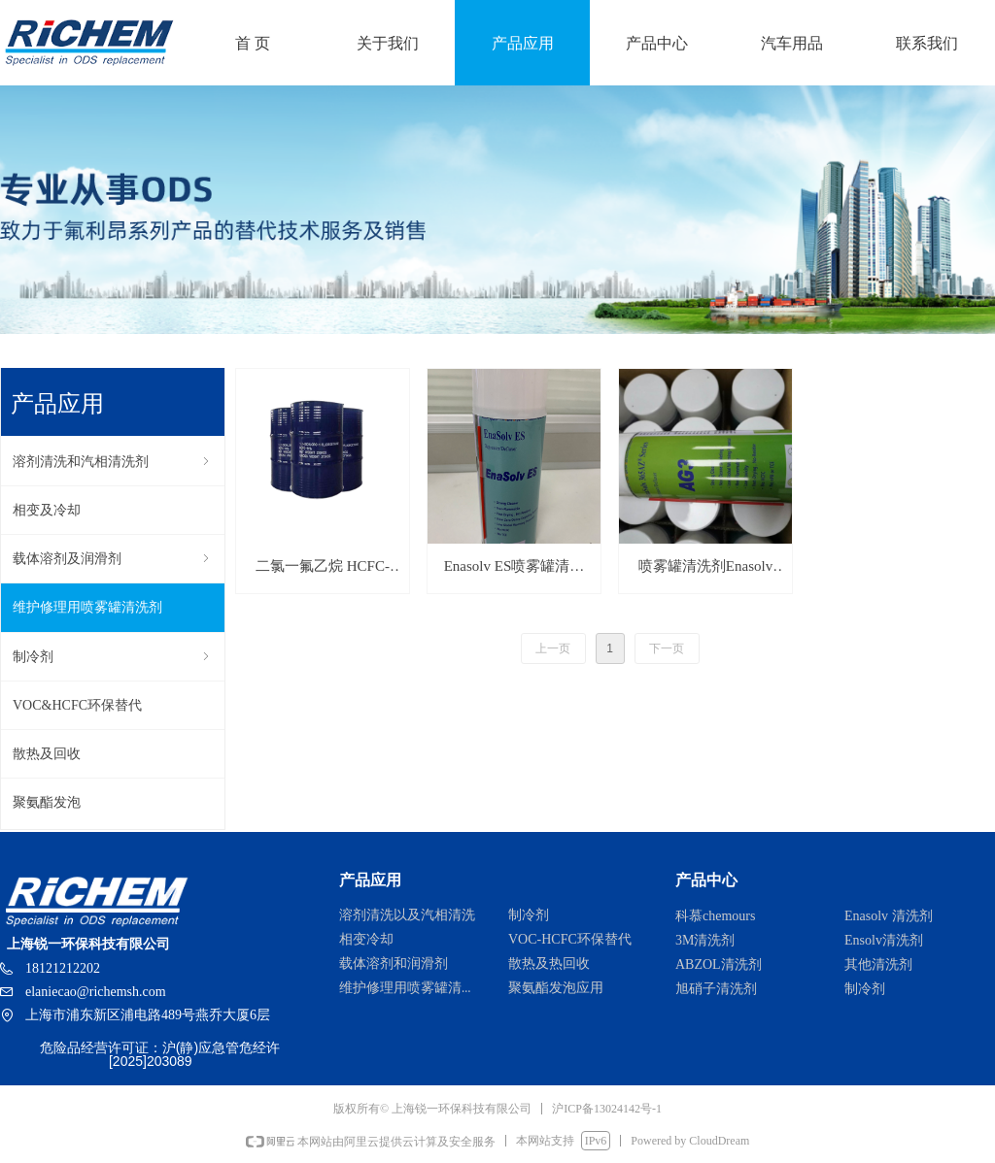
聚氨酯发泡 (47, 802)
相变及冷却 (47, 510)
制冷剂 (113, 657)
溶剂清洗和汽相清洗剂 (113, 461)
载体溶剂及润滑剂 (113, 559)
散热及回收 (47, 754)
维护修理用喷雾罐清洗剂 (87, 607)
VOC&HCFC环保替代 (77, 705)
